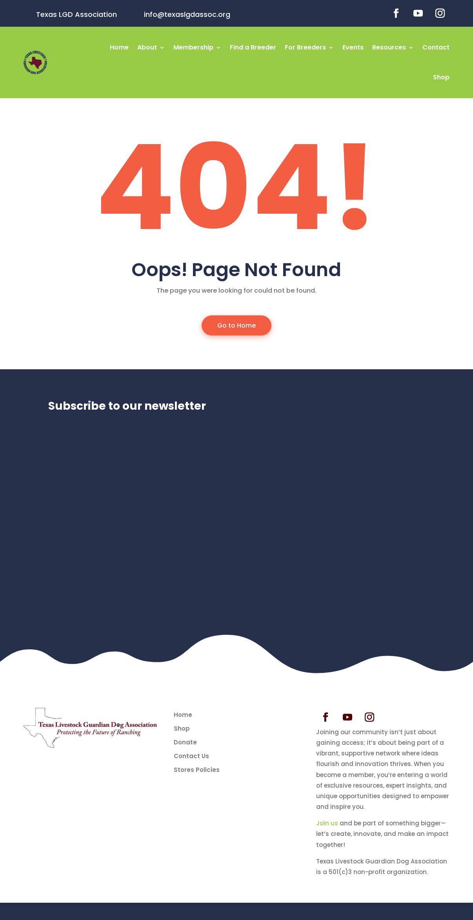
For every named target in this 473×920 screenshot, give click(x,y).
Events (353, 47)
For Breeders (305, 47)
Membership (193, 47)
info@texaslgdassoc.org (187, 14)
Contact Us (191, 756)
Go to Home (236, 325)
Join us (327, 823)
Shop (441, 77)
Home (119, 47)
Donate (185, 742)
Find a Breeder (253, 47)
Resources (389, 47)
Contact (435, 47)
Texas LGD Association (76, 14)
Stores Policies (197, 770)
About (147, 47)
